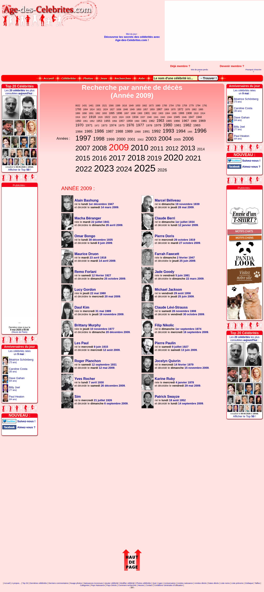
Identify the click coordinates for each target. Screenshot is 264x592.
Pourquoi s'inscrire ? (253, 71)
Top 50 (25, 583)
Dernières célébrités (38, 583)
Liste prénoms (237, 583)
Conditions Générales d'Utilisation (168, 585)
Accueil (7, 583)
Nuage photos (76, 583)
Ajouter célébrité (111, 583)
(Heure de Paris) (19, 332)
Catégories (84, 585)
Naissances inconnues (93, 583)
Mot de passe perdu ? (199, 71)
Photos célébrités (143, 583)
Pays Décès (111, 585)
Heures (141, 585)
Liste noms (225, 583)
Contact (149, 585)
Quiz (154, 583)
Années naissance (185, 583)
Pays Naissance (98, 585)
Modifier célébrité (127, 583)
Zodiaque (249, 583)
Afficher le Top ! (19, 169)
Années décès (200, 583)
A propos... (16, 583)
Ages (160, 583)
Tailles (257, 583)
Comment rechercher (127, 585)
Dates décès (213, 583)
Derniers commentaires (58, 583)
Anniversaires (170, 583)
